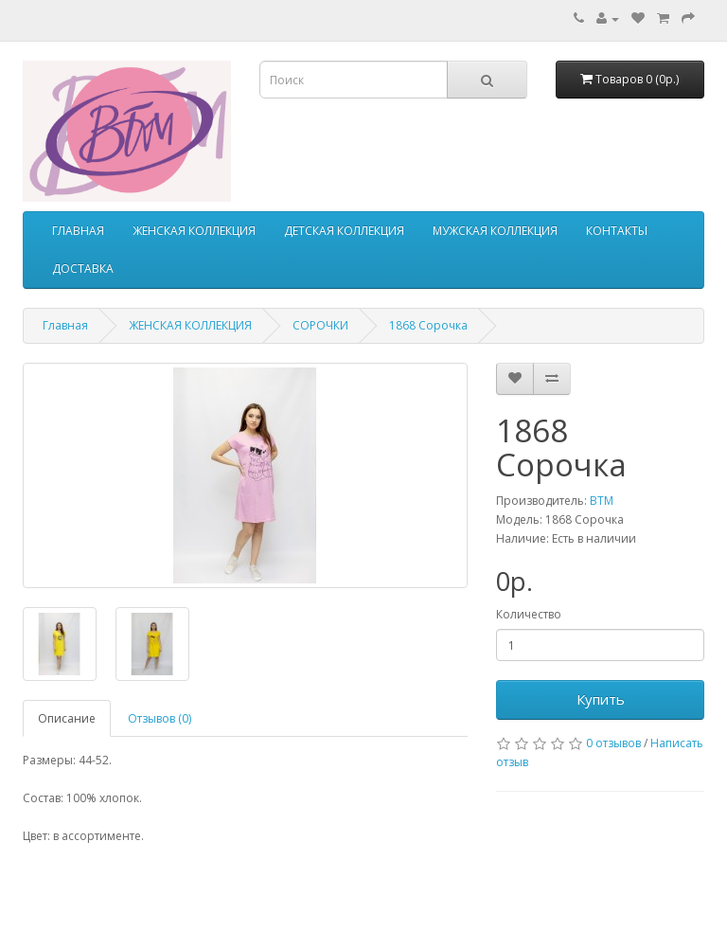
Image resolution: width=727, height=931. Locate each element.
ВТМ (601, 500)
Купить (600, 698)
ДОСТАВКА (83, 268)
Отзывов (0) (159, 718)
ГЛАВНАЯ (78, 231)
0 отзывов (613, 743)
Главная (65, 325)
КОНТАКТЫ (616, 231)
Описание (67, 718)
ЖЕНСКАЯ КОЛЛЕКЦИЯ (194, 231)
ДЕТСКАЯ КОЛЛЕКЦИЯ (344, 231)
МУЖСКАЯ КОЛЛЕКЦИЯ (495, 231)
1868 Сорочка (428, 325)
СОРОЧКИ (320, 325)
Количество (528, 614)
